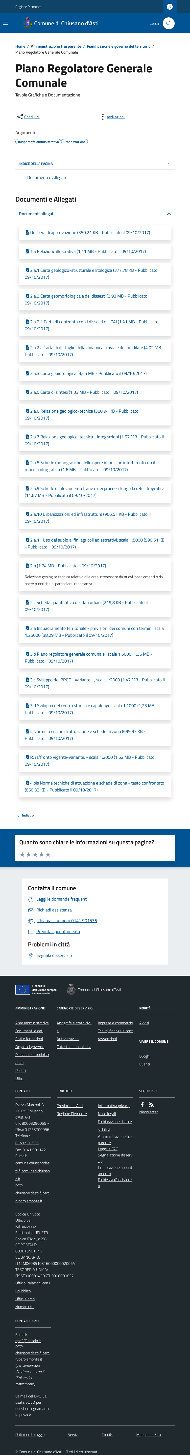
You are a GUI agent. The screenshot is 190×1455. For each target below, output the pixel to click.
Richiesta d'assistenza (115, 1183)
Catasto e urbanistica (74, 1047)
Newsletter (148, 1112)
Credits (107, 1434)
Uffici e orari (25, 1299)
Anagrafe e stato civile (74, 1027)
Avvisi (144, 1023)
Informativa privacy (114, 1106)
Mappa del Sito (148, 1434)
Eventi (144, 1064)
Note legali (107, 1114)
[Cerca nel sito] (167, 23)
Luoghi (144, 1056)
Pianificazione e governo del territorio (118, 46)
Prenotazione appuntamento (115, 1170)
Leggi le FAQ (108, 1149)
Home (20, 46)
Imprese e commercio (115, 1023)
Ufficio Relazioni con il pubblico (32, 1287)
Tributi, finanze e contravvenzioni (115, 1035)
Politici (20, 1070)
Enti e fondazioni (29, 1039)
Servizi (73, 1434)
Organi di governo (29, 1047)
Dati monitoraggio (30, 1434)
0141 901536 (27, 1143)
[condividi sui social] (28, 117)
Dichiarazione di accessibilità (115, 1125)
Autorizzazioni (68, 1039)
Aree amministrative (32, 1023)
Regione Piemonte (28, 6)
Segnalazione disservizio (115, 1158)
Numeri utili (24, 1307)
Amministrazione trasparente (56, 46)
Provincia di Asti (70, 1106)
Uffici (19, 1078)
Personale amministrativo (32, 1058)
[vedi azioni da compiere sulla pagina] (112, 117)
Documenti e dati (29, 1031)
